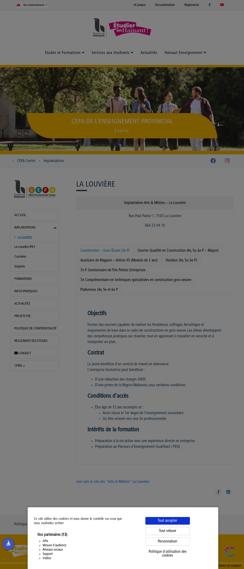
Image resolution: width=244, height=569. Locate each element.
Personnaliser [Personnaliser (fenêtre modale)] (167, 541)
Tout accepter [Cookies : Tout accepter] (167, 521)
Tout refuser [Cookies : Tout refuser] (167, 531)
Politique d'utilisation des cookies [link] (168, 554)
